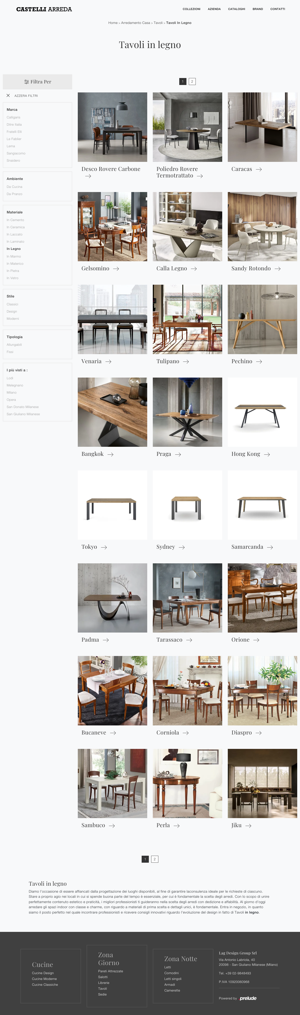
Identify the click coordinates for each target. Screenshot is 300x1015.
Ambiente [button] (15, 179)
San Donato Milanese (23, 407)
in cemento (15, 220)
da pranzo (15, 194)
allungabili (14, 345)
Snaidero (13, 161)
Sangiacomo (16, 153)
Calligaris (13, 117)
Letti (167, 967)
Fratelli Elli (14, 132)
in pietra (13, 271)
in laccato (15, 234)
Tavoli (158, 23)
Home (113, 23)
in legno (14, 249)
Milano (11, 392)
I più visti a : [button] (17, 370)
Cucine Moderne (44, 979)
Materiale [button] (15, 212)
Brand (257, 9)
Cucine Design (43, 973)
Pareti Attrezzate (110, 971)
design (12, 311)
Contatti (277, 9)
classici (12, 304)
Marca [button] (12, 110)
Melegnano (15, 385)
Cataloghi (236, 9)
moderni (13, 318)
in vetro (12, 278)
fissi (10, 352)
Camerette (172, 990)
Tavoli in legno (179, 23)
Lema (11, 146)
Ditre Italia (14, 125)
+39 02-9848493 (238, 973)
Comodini (171, 973)
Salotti (103, 977)
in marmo (14, 256)
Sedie (102, 994)
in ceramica (16, 227)
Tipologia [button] (15, 337)
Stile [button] (10, 297)
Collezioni (190, 9)
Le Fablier (14, 139)
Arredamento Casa (135, 23)
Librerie (103, 983)
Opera (11, 399)
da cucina (14, 187)
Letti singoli (173, 979)
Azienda (213, 9)
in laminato (15, 242)
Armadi (169, 984)
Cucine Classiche (45, 984)
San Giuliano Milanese (23, 414)
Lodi (10, 378)
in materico (15, 264)
